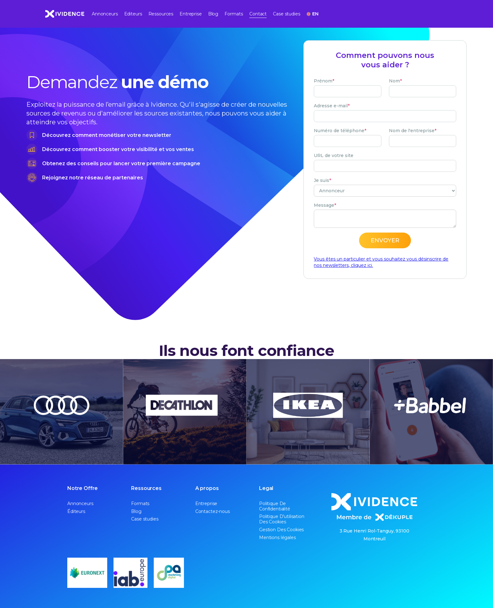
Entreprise (191, 14)
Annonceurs (105, 14)
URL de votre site (333, 155)
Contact (258, 14)
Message (325, 205)
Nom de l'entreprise (412, 130)
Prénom (324, 81)
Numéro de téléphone (340, 130)
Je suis (322, 180)
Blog (213, 14)
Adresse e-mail (332, 106)
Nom (395, 81)
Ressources (161, 14)
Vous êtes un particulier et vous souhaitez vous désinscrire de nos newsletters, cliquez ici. (381, 262)
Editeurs (133, 14)
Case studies (286, 14)
